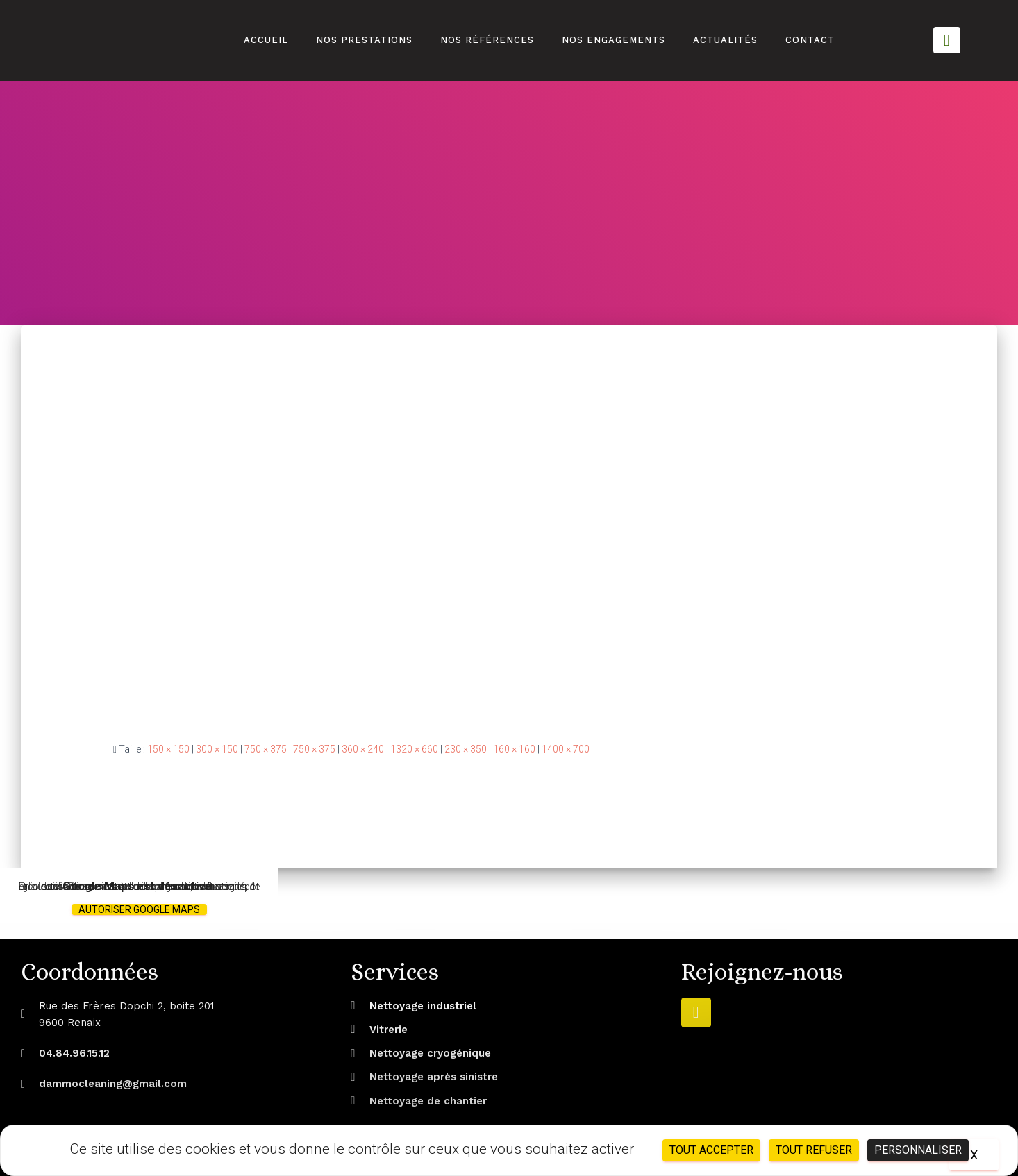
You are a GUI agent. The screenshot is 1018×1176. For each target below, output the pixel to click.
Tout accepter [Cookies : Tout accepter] (711, 1150)
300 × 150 (217, 749)
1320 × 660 (414, 749)
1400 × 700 (566, 749)
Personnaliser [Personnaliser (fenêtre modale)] (918, 1150)
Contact (810, 40)
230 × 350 (465, 749)
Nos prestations (364, 40)
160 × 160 (514, 749)
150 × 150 (168, 749)
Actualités (725, 40)
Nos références (487, 40)
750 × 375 (265, 749)
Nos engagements (613, 40)
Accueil (266, 40)
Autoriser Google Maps (139, 909)
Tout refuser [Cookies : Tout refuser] (814, 1150)
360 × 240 (363, 749)
